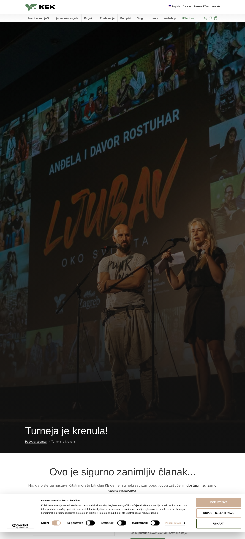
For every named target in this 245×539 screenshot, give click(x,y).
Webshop (170, 19)
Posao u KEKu (201, 7)
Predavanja (107, 19)
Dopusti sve (218, 509)
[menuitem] (174, 7)
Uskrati (218, 530)
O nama (187, 7)
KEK (41, 8)
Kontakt (216, 7)
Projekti (89, 19)
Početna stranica (36, 443)
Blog (140, 19)
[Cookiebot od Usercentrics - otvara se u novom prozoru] (20, 533)
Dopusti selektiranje (218, 519)
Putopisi (125, 19)
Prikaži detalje (173, 529)
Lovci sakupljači (38, 19)
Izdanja (153, 19)
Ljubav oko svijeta (67, 19)
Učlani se (188, 19)
